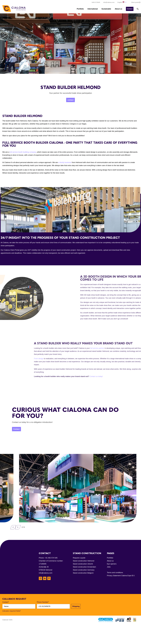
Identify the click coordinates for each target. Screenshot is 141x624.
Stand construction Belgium (83, 573)
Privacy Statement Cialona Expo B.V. (121, 576)
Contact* (5, 602)
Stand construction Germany (83, 570)
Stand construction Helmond (83, 561)
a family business (64, 162)
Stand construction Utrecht (83, 564)
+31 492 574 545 (51, 558)
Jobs (109, 567)
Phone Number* (43, 602)
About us (118, 9)
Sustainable (106, 9)
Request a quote (79, 558)
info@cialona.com (45, 573)
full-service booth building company (23, 152)
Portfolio (80, 9)
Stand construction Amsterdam (84, 567)
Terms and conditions (115, 573)
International (92, 9)
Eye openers (111, 564)
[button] (122, 2)
